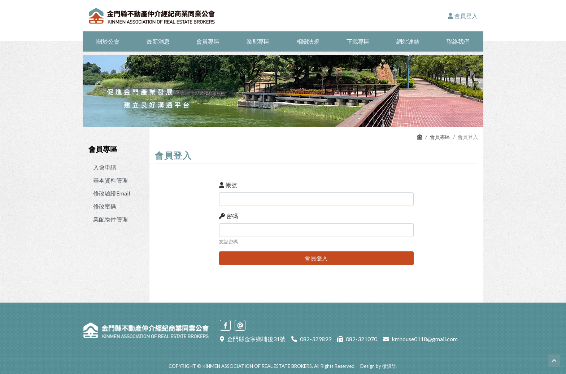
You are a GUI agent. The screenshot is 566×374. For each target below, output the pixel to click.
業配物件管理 (110, 219)
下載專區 (358, 41)
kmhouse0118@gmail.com (425, 338)
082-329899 (315, 338)
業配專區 (258, 41)
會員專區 (207, 41)
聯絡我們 (458, 41)
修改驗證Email (111, 193)
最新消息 (158, 41)
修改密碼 (104, 206)
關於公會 (107, 41)
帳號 (228, 184)
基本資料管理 (110, 180)
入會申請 (104, 167)
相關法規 (307, 41)
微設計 (389, 366)
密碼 (228, 215)
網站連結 (407, 41)
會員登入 (463, 15)
